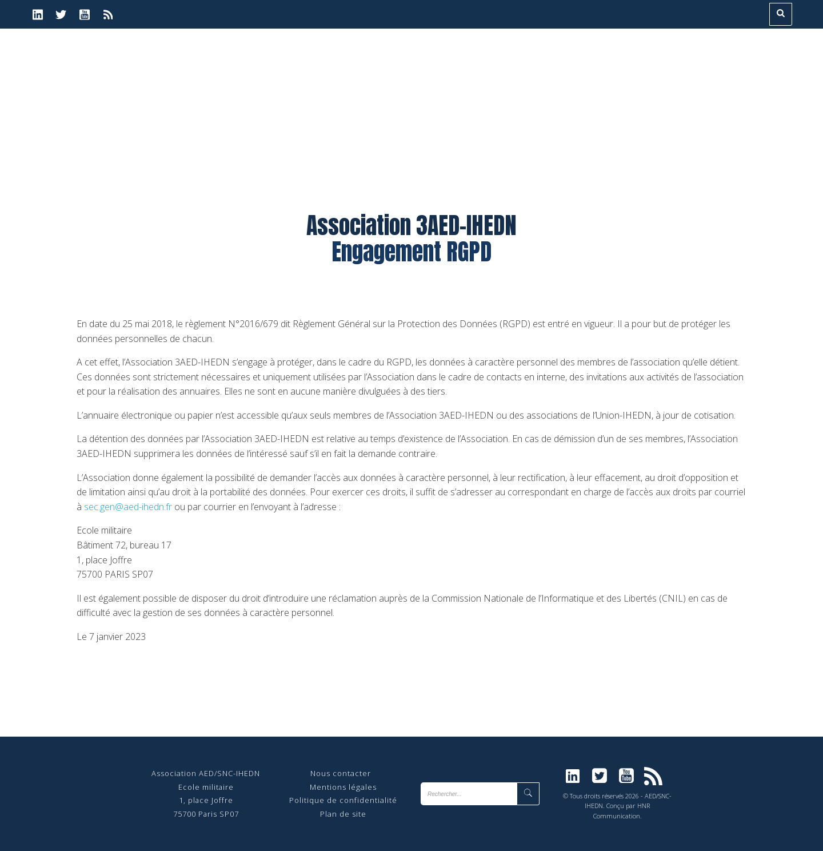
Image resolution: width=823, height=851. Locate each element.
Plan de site (343, 814)
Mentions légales (343, 787)
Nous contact (336, 773)
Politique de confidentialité (343, 800)
